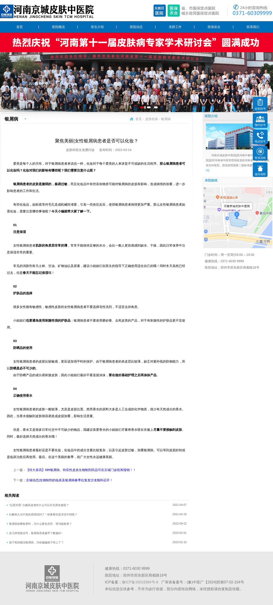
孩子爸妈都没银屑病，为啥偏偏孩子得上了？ (36, 542)
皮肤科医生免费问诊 (80, 150)
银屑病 (166, 119)
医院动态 (136, 27)
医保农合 (214, 27)
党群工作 (175, 27)
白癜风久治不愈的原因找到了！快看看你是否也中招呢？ (43, 514)
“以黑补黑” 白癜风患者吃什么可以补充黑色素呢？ (39, 505)
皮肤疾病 (151, 119)
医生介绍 (97, 27)
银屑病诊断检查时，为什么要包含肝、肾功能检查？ (40, 523)
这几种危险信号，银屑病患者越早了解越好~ (36, 533)
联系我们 (253, 27)
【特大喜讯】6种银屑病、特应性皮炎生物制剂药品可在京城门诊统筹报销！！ (81, 470)
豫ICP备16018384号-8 (140, 582)
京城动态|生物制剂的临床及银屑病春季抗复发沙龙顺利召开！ (69, 480)
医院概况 (58, 27)
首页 (19, 27)
